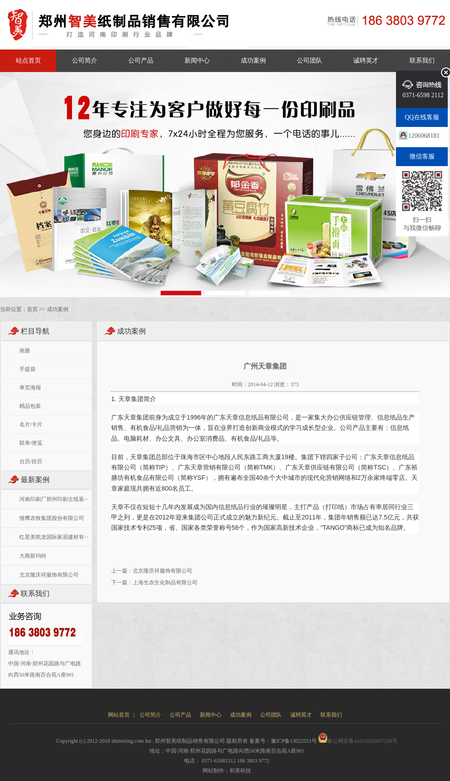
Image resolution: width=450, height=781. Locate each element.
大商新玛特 (32, 556)
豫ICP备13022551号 (294, 741)
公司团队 (309, 60)
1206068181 (424, 135)
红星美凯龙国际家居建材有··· (53, 537)
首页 (32, 309)
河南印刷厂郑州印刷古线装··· (53, 499)
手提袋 (27, 369)
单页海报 (30, 387)
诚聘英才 (365, 60)
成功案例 (253, 60)
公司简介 (84, 60)
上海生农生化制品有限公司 (165, 582)
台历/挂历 (30, 461)
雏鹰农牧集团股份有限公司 (51, 518)
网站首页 (119, 715)
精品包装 (30, 406)
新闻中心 (197, 60)
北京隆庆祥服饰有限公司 (49, 575)
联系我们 (422, 60)
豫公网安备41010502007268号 (357, 741)
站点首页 (28, 60)
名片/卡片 (30, 424)
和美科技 (240, 770)
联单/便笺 (30, 443)
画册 (24, 351)
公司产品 (140, 60)
